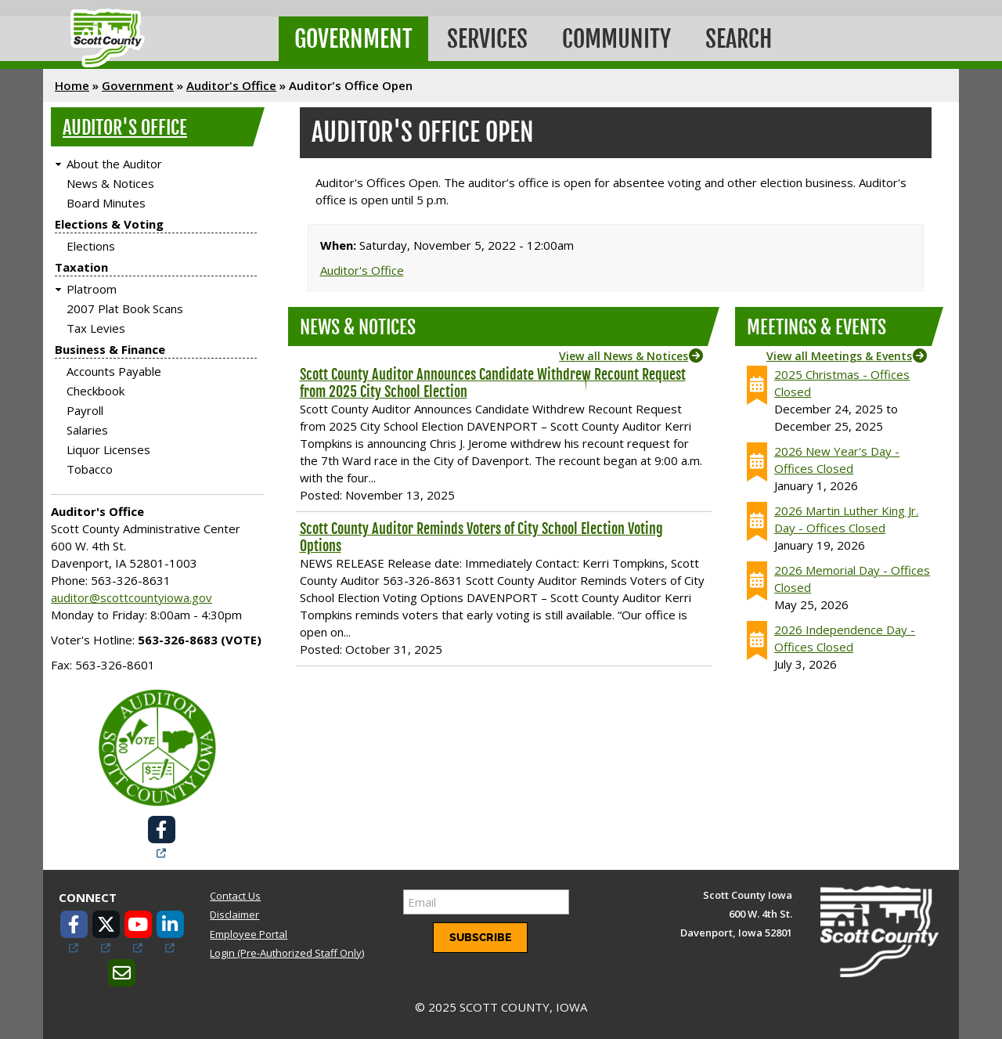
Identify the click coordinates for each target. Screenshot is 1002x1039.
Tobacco (90, 469)
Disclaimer (234, 914)
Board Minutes (106, 203)
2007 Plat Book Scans (125, 308)
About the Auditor (114, 163)
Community (616, 38)
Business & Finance (110, 349)
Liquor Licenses (108, 449)
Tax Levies (96, 328)
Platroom (92, 289)
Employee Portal (248, 934)
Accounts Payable (114, 371)
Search (738, 38)
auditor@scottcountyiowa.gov (131, 597)
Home (72, 85)
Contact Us (235, 896)
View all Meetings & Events (839, 355)
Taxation (81, 267)
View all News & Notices (623, 355)
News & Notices (110, 183)
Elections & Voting (109, 224)
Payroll (85, 410)
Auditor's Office (231, 85)
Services (487, 38)
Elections (91, 246)
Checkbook (95, 391)
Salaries (87, 430)
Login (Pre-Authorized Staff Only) (287, 953)
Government (353, 38)
